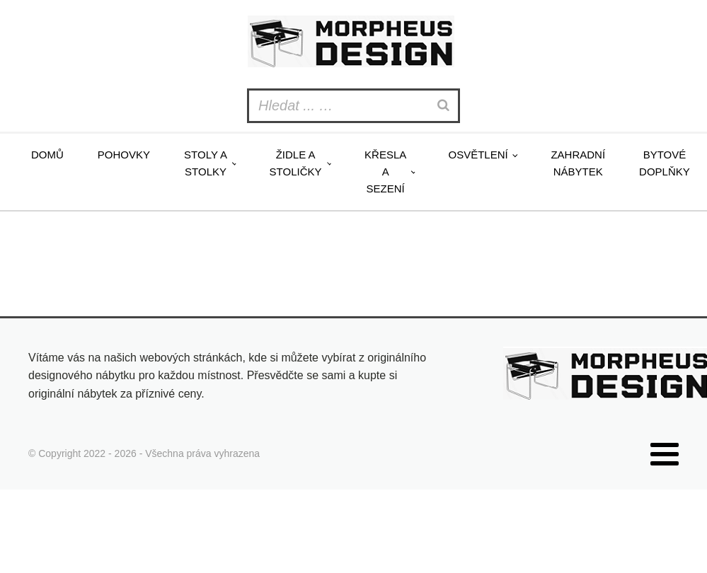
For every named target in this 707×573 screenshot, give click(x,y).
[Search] (445, 105)
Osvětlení (477, 155)
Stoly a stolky (205, 163)
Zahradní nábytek (578, 163)
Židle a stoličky (296, 163)
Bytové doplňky (664, 163)
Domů (47, 155)
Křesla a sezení (385, 172)
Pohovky (124, 155)
